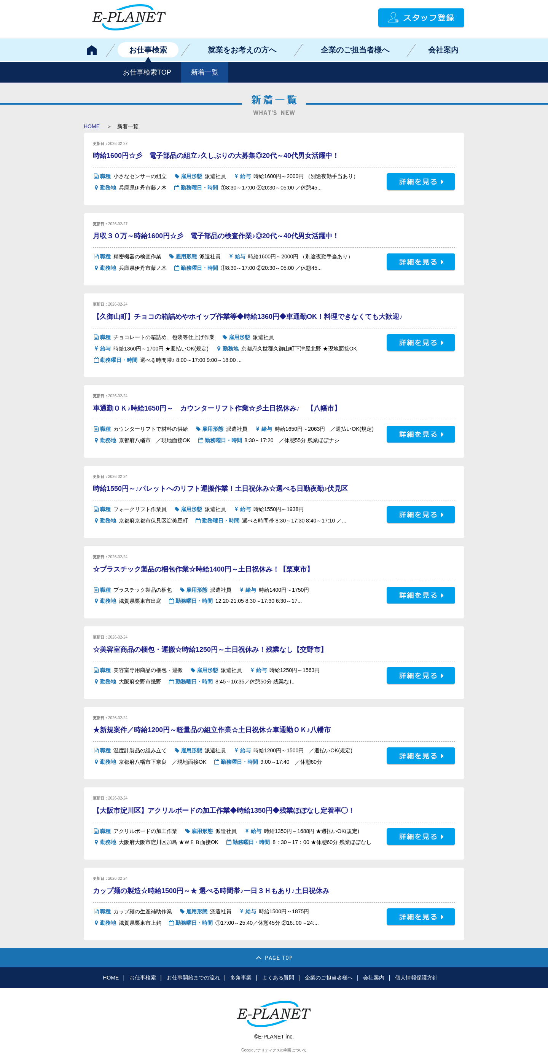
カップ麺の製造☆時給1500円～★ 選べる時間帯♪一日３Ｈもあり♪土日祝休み (211, 891)
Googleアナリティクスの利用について (274, 1050)
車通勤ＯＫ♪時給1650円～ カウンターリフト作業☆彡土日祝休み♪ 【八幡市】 (217, 408)
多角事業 (241, 978)
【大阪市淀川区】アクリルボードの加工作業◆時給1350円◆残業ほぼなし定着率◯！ (224, 810)
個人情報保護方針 (416, 978)
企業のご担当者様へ (355, 50)
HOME (92, 126)
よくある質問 (278, 978)
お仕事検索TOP (147, 72)
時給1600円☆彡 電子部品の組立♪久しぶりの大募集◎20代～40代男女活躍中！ (216, 155)
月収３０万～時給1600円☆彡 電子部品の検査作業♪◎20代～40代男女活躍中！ (216, 236)
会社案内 (443, 50)
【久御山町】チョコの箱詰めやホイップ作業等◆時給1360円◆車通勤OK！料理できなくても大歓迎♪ (248, 316)
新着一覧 (204, 72)
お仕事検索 (148, 50)
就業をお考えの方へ (242, 50)
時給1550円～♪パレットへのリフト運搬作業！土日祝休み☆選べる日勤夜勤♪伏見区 (220, 488)
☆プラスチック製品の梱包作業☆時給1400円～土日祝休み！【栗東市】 (203, 569)
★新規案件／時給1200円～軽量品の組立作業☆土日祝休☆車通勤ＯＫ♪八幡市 (212, 730)
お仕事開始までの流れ (193, 978)
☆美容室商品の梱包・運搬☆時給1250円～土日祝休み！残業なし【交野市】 (210, 649)
